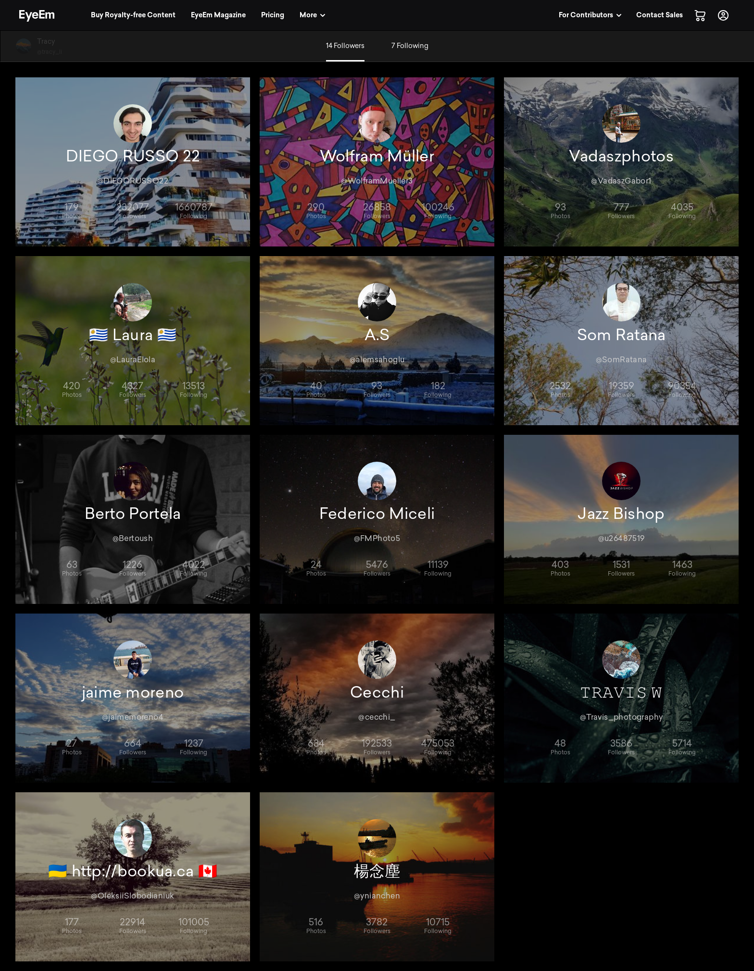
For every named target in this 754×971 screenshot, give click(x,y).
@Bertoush (133, 538)
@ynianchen (377, 895)
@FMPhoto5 (377, 538)
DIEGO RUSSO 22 (133, 156)
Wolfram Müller (377, 156)
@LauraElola (132, 359)
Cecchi (377, 692)
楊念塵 (377, 871)
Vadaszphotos (621, 156)
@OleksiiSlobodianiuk (132, 895)
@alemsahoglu (377, 359)
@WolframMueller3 (377, 180)
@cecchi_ (376, 717)
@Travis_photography (621, 717)
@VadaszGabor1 (621, 180)
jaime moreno (133, 692)
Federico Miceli (377, 513)
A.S (377, 335)
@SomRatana (621, 359)
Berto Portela (133, 513)
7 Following (409, 46)
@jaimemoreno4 (132, 717)
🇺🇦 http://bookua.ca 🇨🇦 (132, 871)
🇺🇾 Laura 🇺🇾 (132, 335)
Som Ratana (621, 335)
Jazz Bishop (621, 513)
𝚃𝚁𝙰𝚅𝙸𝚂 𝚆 (621, 692)
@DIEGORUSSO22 (132, 180)
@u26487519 (621, 538)
